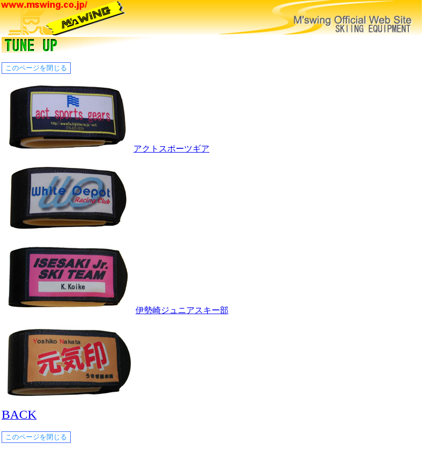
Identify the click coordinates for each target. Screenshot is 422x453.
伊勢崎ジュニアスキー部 (182, 310)
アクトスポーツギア (171, 148)
